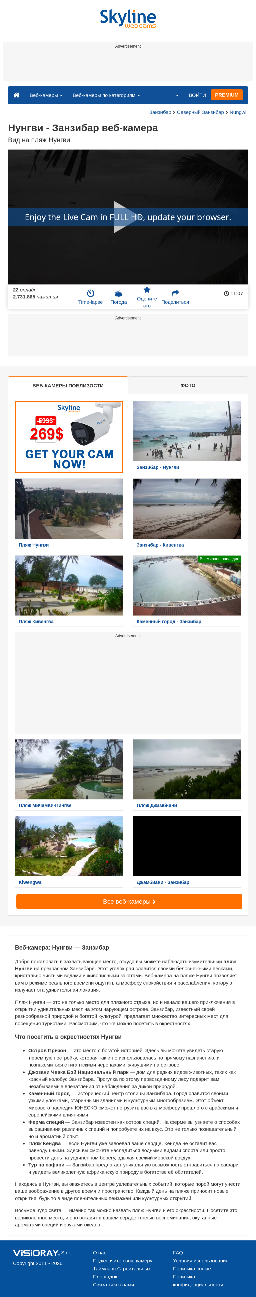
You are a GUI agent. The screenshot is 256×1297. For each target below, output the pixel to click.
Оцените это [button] (147, 297)
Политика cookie (192, 1268)
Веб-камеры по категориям (106, 95)
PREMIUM (227, 95)
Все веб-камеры (129, 901)
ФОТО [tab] (188, 385)
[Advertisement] (126, 66)
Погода (119, 297)
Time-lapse (90, 297)
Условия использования (201, 1260)
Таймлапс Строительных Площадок (122, 1272)
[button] (173, 95)
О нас (99, 1252)
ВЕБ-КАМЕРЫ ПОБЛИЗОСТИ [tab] (67, 385)
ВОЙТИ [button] (197, 95)
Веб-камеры (46, 95)
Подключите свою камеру (122, 1260)
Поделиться (175, 297)
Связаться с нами (113, 1284)
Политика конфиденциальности (198, 1280)
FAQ (178, 1252)
